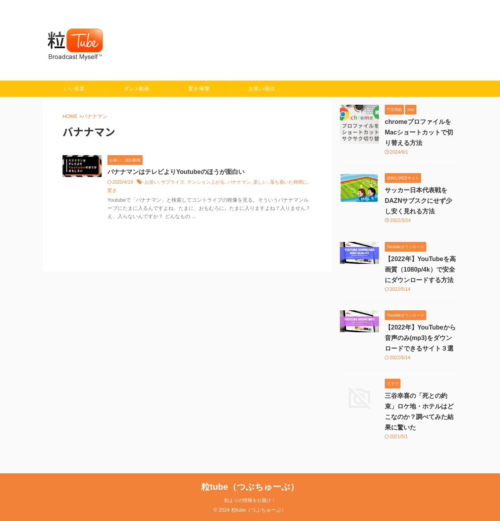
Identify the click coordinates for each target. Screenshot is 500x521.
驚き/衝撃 (199, 88)
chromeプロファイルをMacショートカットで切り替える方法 (419, 132)
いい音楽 (74, 88)
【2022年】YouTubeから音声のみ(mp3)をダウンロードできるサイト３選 (420, 338)
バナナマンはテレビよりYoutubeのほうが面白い (176, 171)
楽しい (260, 182)
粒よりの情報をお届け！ (250, 500)
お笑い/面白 (261, 88)
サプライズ (172, 182)
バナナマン (239, 182)
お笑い (152, 182)
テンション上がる (206, 182)
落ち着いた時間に (288, 182)
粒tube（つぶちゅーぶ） (249, 487)
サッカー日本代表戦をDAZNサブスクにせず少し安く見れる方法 (418, 201)
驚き (112, 190)
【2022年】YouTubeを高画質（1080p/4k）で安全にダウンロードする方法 (420, 269)
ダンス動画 (136, 88)
